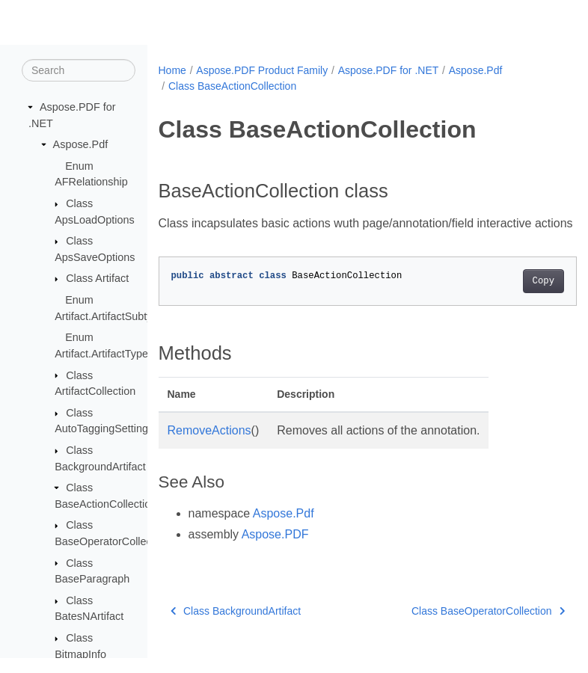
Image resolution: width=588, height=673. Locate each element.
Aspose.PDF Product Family (262, 70)
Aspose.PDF (275, 552)
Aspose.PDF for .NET (388, 70)
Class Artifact (97, 279)
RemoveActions (209, 448)
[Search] (78, 71)
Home (172, 70)
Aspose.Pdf (80, 145)
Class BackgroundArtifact (236, 629)
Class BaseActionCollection (232, 86)
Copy (513, 299)
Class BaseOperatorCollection (458, 629)
